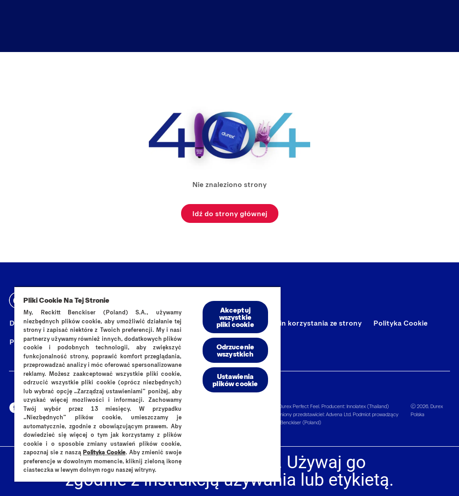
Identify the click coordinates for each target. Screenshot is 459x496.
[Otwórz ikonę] (442, 26)
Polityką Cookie (104, 452)
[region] (147, 384)
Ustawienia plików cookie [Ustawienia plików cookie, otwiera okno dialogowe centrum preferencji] (235, 379)
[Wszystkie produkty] (213, 26)
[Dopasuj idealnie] (383, 26)
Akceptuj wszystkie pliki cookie (235, 316)
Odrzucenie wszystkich (236, 350)
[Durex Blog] (301, 26)
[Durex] (30, 26)
